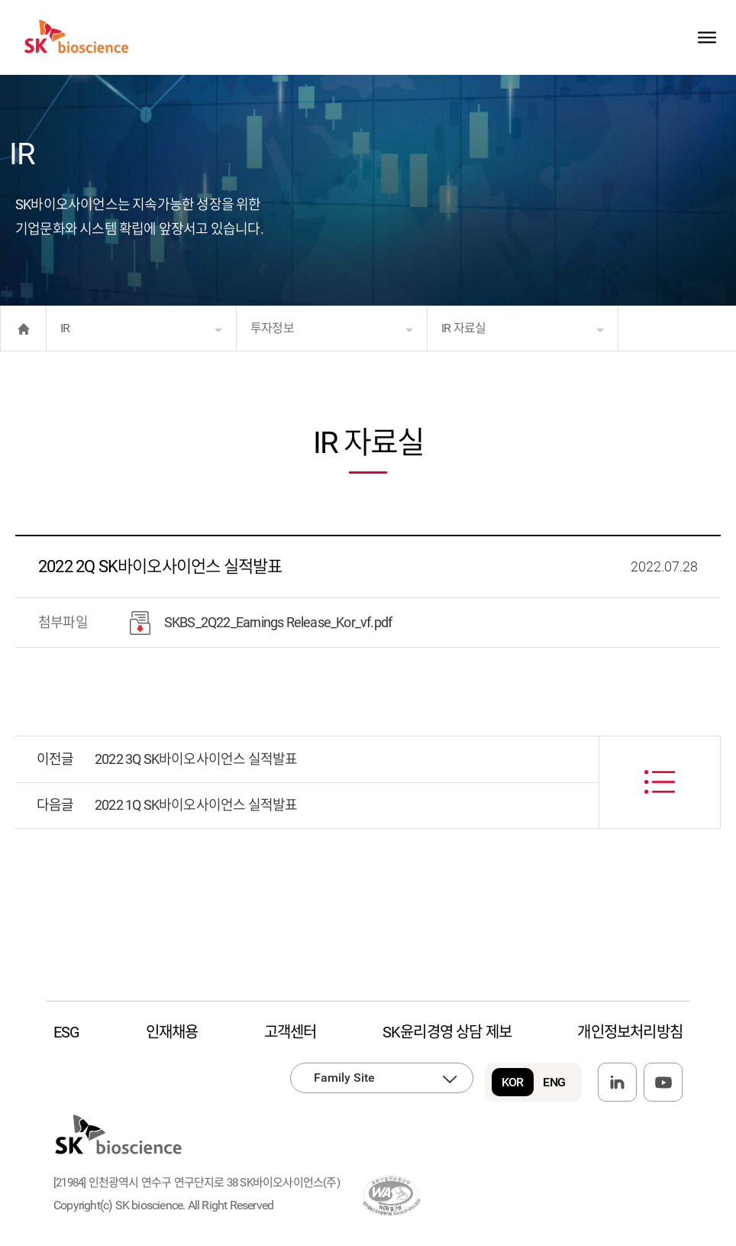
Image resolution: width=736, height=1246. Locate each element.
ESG (66, 1032)
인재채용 (172, 1032)
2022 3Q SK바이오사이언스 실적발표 (196, 759)
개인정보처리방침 (630, 1032)
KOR (513, 1082)
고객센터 (290, 1032)
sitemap (706, 37)
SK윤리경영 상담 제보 (447, 1032)
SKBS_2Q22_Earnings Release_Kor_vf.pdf (261, 623)
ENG (554, 1082)
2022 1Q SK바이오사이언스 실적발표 (196, 805)
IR (64, 328)
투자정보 (272, 328)
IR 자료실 (463, 328)
